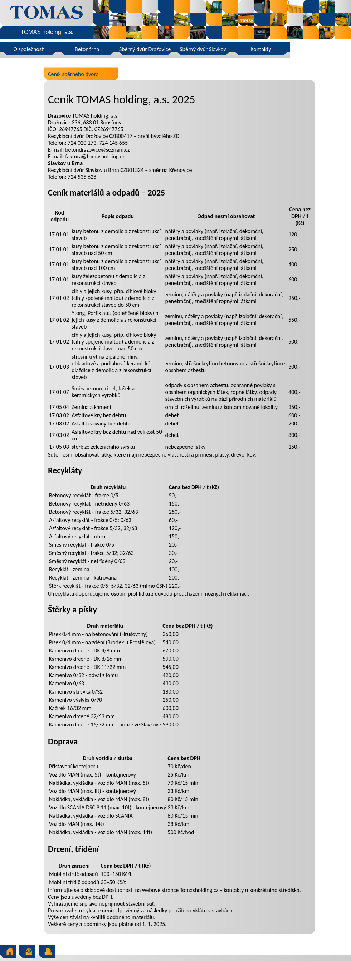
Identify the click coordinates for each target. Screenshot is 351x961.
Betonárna (87, 49)
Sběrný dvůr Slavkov (203, 49)
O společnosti (29, 49)
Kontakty (260, 49)
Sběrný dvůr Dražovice (145, 49)
